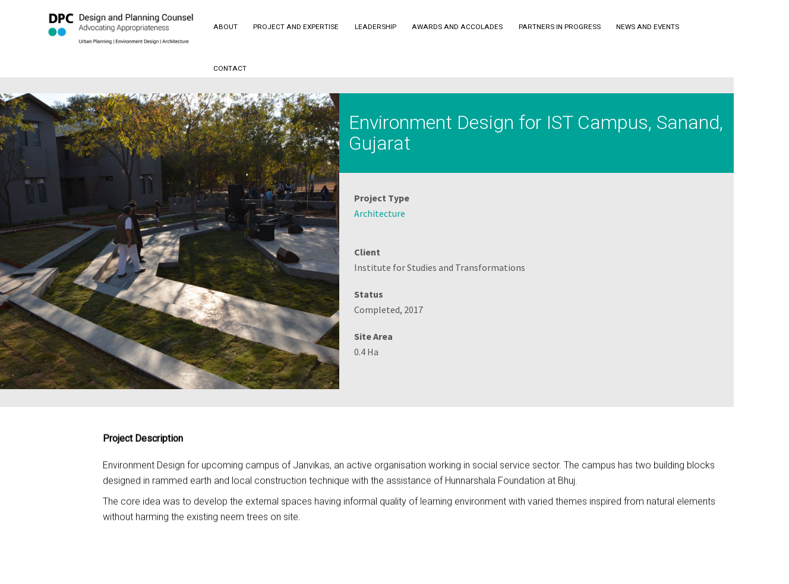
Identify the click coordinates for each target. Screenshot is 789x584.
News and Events (647, 27)
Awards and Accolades (457, 27)
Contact (230, 68)
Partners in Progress (560, 27)
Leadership (375, 27)
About (225, 27)
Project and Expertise (296, 27)
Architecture (379, 213)
